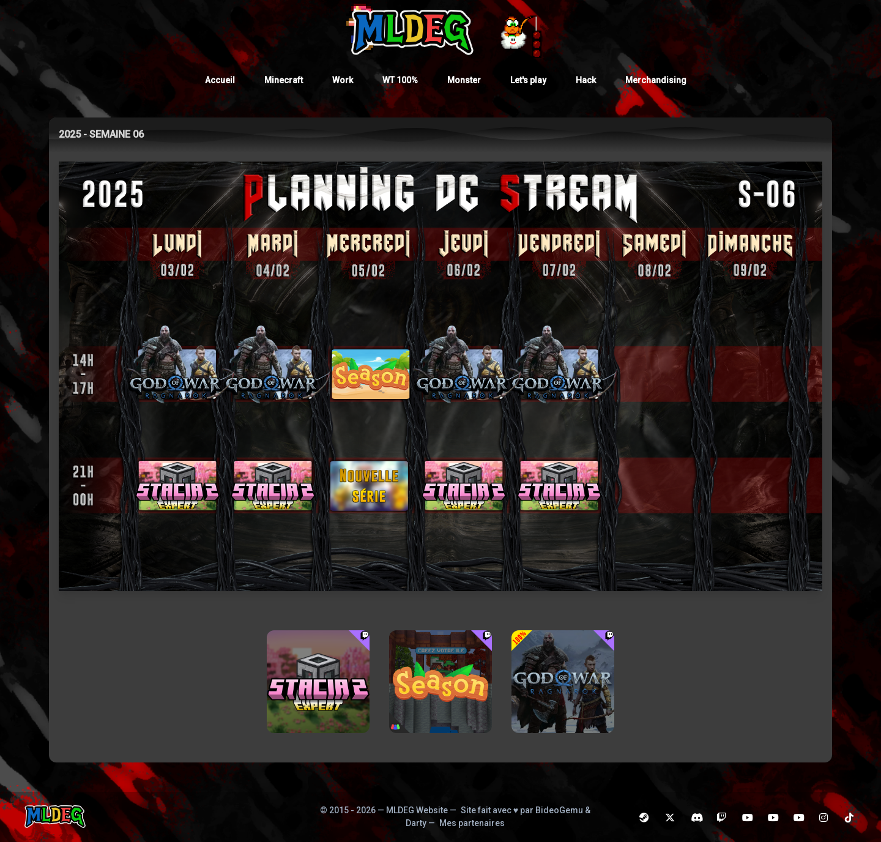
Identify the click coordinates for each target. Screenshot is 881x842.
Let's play (528, 80)
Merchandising (655, 80)
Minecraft (283, 80)
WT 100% (400, 80)
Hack (586, 80)
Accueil (220, 80)
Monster (464, 80)
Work (342, 80)
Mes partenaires (472, 823)
